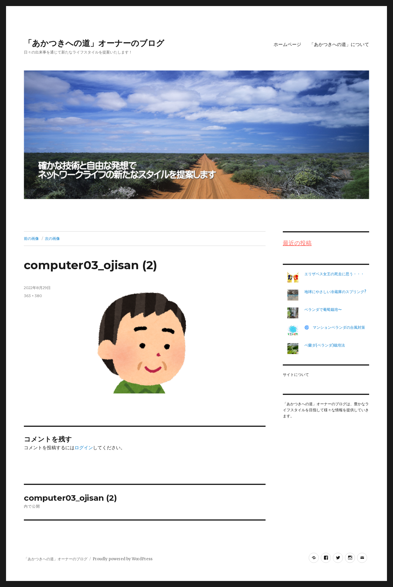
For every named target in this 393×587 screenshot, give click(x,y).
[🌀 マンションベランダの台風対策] (292, 330)
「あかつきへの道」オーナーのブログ (94, 43)
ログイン (84, 447)
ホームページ (287, 44)
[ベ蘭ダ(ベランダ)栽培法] (292, 348)
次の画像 (52, 238)
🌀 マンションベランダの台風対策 (336, 327)
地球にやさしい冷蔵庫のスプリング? (335, 291)
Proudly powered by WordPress (122, 559)
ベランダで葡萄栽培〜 (323, 309)
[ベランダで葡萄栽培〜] (292, 312)
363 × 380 (33, 295)
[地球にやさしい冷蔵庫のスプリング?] (292, 295)
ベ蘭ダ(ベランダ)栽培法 (324, 345)
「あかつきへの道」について (339, 44)
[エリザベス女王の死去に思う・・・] (292, 277)
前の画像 (31, 238)
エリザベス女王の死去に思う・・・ (334, 273)
